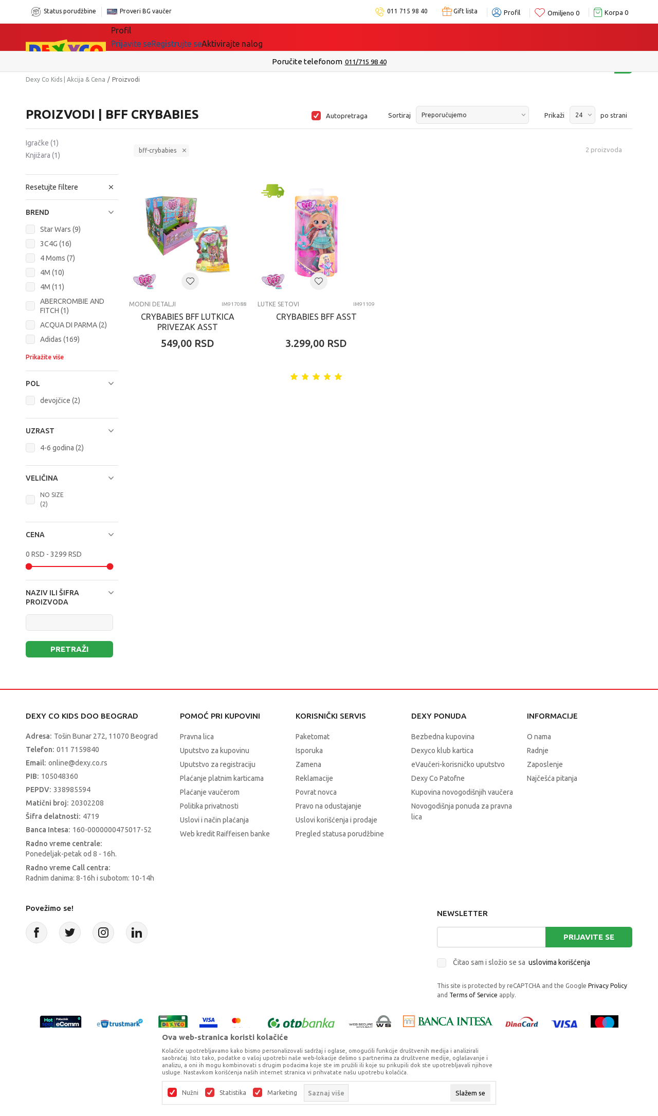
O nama (539, 737)
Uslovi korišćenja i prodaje (336, 820)
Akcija (200, 37)
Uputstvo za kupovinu (214, 750)
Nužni (190, 1093)
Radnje (538, 750)
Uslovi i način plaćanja (214, 820)
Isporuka (309, 750)
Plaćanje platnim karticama (222, 778)
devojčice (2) (60, 400)
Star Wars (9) (60, 229)
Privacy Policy (607, 985)
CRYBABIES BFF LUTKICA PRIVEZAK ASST (187, 322)
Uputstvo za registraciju (217, 764)
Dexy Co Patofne (438, 778)
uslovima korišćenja (559, 962)
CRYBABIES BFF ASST (316, 316)
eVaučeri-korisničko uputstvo (458, 764)
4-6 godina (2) (62, 448)
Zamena (308, 764)
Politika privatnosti (209, 806)
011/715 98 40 (366, 61)
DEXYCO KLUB (350, 37)
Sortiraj (399, 115)
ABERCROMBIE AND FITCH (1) (72, 306)
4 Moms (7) (57, 258)
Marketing (282, 1093)
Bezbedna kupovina (442, 737)
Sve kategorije (146, 37)
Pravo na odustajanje (328, 806)
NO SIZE (52, 499)
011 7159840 (78, 749)
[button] (72, 187)
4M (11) (52, 287)
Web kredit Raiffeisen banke (225, 834)
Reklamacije (314, 778)
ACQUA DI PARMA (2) (73, 325)
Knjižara (43, 155)
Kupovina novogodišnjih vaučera (462, 792)
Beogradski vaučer (266, 37)
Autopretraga (347, 115)
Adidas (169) (60, 339)
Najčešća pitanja (552, 778)
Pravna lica (197, 737)
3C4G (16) (55, 244)
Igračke (42, 143)
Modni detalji (152, 304)
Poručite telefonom (307, 61)
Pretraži (69, 649)
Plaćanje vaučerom (210, 792)
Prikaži (554, 115)
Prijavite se (588, 936)
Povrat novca (316, 792)
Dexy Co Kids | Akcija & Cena (65, 79)
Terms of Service (473, 995)
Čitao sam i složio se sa (521, 962)
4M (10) (52, 272)
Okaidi (409, 37)
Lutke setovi (278, 304)
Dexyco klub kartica (442, 750)
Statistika (233, 1093)
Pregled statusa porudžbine (340, 834)
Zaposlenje (545, 764)
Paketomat (313, 737)
